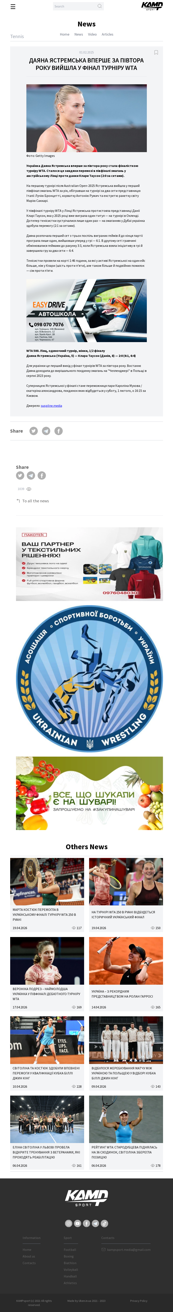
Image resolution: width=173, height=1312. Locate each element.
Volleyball (71, 1269)
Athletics (70, 1283)
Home (64, 34)
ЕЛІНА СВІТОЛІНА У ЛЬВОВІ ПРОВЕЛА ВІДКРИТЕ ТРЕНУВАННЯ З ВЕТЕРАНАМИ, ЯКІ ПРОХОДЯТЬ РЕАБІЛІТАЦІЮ (46, 1152)
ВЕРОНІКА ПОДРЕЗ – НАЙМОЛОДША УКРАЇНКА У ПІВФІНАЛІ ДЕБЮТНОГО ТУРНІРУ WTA (46, 994)
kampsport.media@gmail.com (129, 1249)
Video (92, 34)
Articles (107, 34)
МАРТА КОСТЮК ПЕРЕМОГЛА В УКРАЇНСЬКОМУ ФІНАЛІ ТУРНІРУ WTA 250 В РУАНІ (44, 914)
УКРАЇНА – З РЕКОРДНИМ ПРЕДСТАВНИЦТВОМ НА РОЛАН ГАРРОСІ (122, 993)
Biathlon (70, 1263)
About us (29, 1256)
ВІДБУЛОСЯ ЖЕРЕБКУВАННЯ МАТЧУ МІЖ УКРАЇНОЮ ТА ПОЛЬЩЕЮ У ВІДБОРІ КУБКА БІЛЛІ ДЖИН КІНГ (124, 1073)
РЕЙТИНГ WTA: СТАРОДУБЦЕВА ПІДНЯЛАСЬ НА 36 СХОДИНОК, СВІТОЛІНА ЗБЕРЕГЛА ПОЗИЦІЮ (124, 1152)
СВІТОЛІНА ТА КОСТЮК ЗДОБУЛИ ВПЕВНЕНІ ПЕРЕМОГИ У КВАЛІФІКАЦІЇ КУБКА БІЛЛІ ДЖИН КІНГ (46, 1073)
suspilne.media (51, 405)
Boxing (69, 1256)
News (78, 34)
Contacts (29, 1263)
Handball (70, 1276)
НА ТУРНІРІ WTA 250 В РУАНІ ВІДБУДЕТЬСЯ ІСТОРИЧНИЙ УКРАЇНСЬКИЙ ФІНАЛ (123, 914)
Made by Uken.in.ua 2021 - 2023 (86, 1301)
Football (70, 1249)
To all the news (35, 500)
